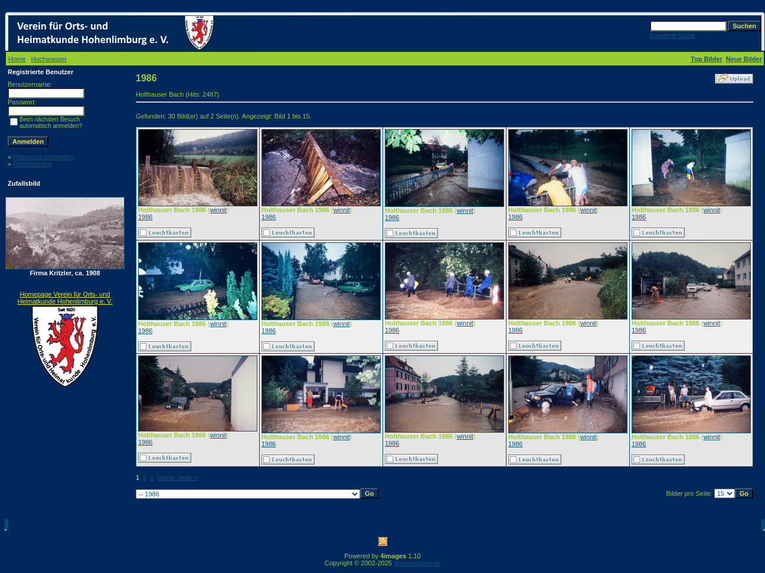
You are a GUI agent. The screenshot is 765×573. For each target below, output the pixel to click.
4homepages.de (417, 563)
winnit (218, 209)
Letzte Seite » (177, 477)
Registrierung (32, 163)
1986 (145, 216)
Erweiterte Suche (672, 35)
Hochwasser (49, 58)
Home (16, 58)
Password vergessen (43, 156)
